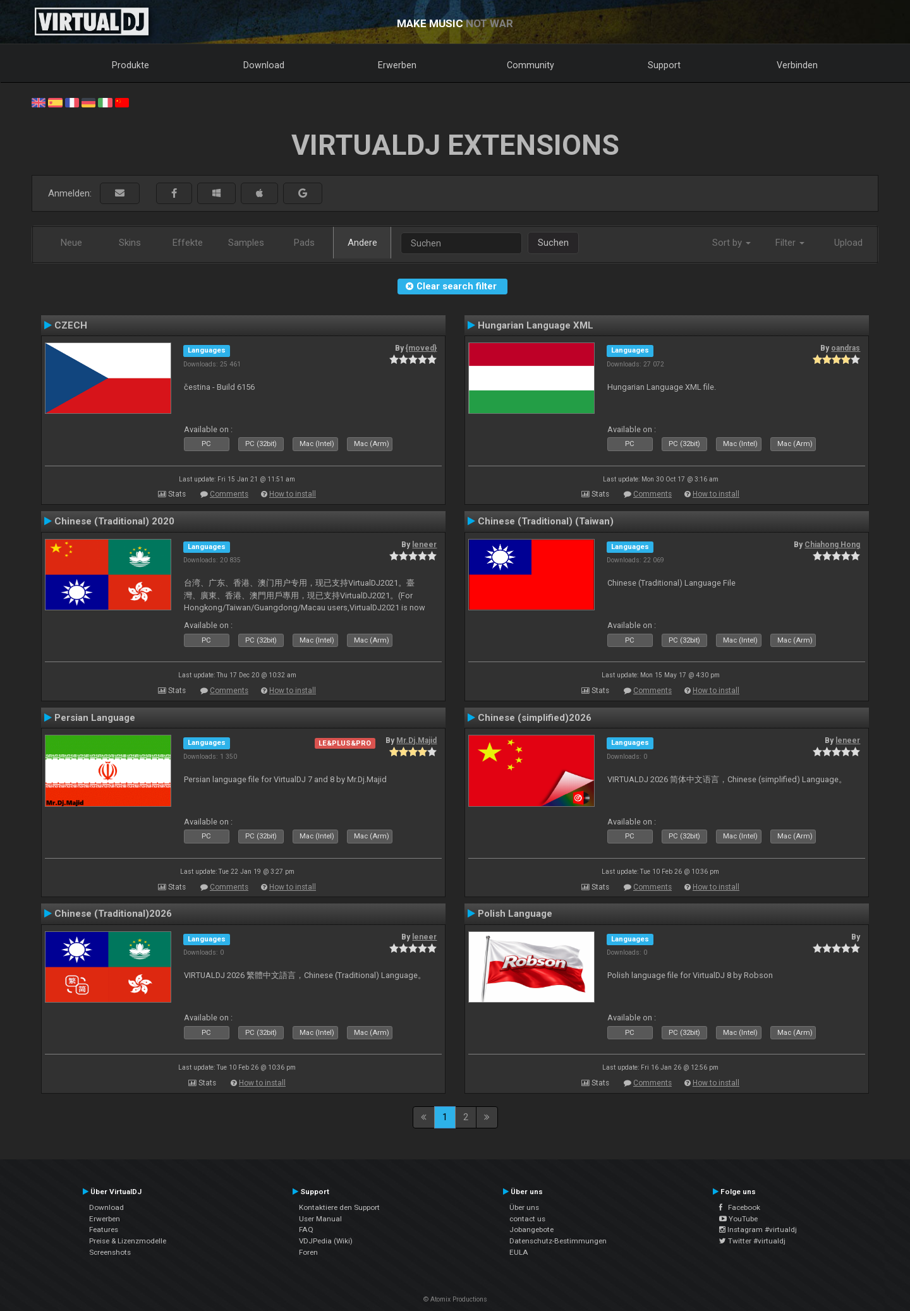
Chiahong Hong (832, 544)
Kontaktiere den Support (339, 1207)
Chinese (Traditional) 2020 (114, 521)
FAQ (306, 1229)
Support (664, 65)
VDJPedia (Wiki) (326, 1240)
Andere (362, 242)
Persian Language (94, 717)
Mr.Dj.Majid (416, 740)
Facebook (739, 1207)
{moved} (421, 348)
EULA (518, 1252)
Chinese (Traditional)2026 (113, 913)
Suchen (553, 242)
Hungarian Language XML (535, 325)
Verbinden (797, 65)
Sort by (731, 242)
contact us (527, 1218)
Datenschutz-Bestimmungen (558, 1240)
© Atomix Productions (455, 1299)
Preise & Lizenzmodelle (127, 1240)
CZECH (70, 325)
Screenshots (110, 1252)
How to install (292, 494)
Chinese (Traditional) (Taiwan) (546, 521)
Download (263, 65)
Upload (848, 242)
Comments (229, 494)
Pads (304, 242)
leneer (424, 544)
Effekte (188, 242)
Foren (308, 1252)
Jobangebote (531, 1229)
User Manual (320, 1218)
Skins (130, 242)
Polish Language (515, 913)
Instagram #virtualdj (758, 1229)
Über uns (524, 1207)
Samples (246, 242)
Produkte (130, 65)
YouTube (738, 1218)
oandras (845, 348)
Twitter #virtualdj (752, 1240)
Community (530, 65)
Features (103, 1229)
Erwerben (397, 65)
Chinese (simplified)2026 (535, 717)
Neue (71, 242)
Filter (789, 242)
